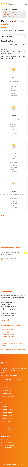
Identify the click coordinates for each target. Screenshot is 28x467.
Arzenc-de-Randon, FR (7, 329)
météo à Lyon (6, 427)
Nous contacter (7, 393)
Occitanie (7, 14)
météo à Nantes (7, 424)
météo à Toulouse (7, 412)
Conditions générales (8, 396)
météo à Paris (6, 406)
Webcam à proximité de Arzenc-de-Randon (12, 343)
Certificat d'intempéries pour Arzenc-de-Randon (13, 349)
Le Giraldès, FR (5, 332)
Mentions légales (7, 390)
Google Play (8, 379)
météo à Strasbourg (8, 430)
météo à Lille (6, 421)
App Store (19, 379)
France (13, 12)
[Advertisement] (14, 232)
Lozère (14, 14)
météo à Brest (7, 418)
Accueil (6, 12)
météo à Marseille (8, 415)
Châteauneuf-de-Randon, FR (8, 334)
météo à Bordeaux (8, 409)
